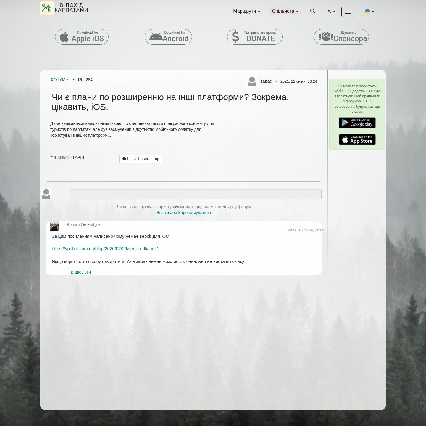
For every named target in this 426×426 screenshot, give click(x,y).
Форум (57, 79)
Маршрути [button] (246, 11)
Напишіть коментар (140, 159)
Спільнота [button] (285, 11)
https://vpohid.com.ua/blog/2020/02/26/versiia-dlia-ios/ (105, 248)
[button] (369, 11)
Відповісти (81, 272)
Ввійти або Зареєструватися (183, 212)
